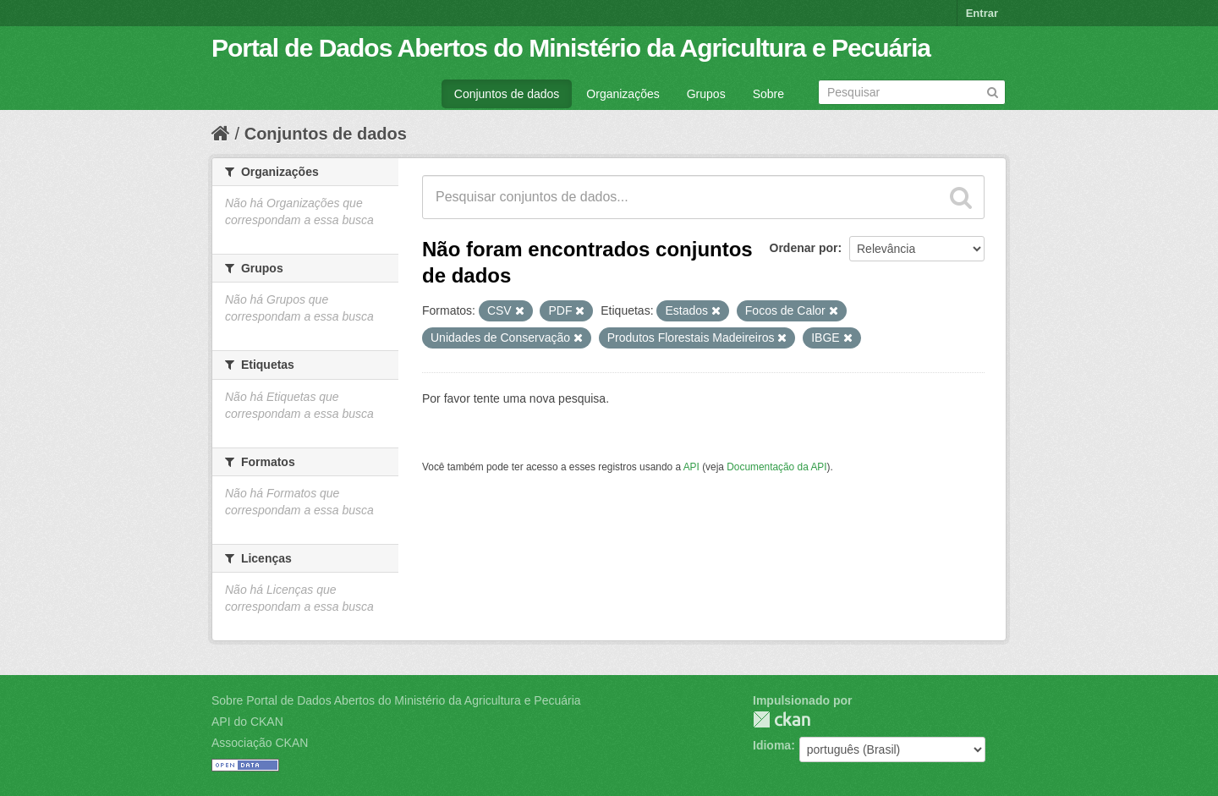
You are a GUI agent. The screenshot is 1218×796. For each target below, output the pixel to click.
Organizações (622, 94)
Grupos (706, 94)
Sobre (768, 94)
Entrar (982, 13)
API (691, 467)
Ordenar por (804, 248)
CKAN (781, 719)
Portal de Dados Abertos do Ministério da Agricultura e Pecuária (570, 48)
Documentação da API (776, 467)
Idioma (772, 745)
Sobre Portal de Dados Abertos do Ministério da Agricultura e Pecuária (396, 700)
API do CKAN (247, 721)
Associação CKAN (259, 742)
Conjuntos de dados (507, 94)
